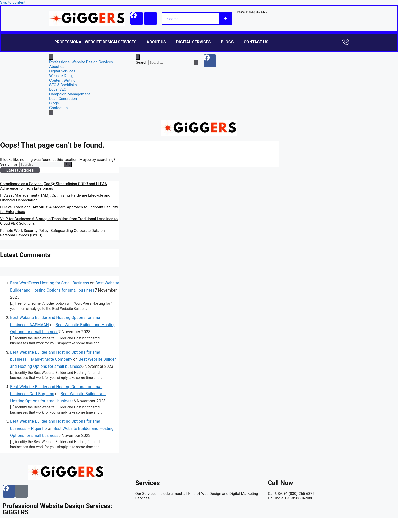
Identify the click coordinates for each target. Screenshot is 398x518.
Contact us (256, 42)
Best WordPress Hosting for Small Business (49, 283)
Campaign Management (69, 94)
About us (156, 42)
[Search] (225, 18)
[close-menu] (51, 112)
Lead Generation (63, 98)
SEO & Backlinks (63, 85)
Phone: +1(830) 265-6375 (252, 12)
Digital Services (193, 42)
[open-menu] (51, 57)
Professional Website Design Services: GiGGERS (57, 509)
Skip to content (12, 2)
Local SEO (58, 89)
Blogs (227, 42)
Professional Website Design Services (95, 42)
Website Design (62, 75)
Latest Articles (20, 170)
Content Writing (62, 80)
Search (141, 62)
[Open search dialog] (138, 57)
